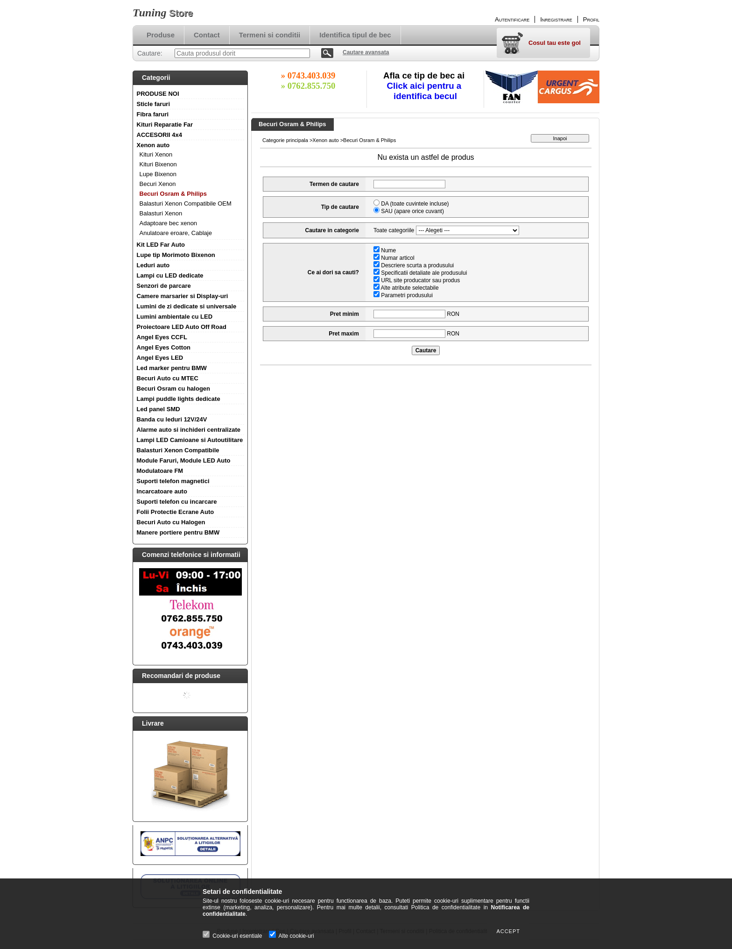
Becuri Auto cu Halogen (171, 522)
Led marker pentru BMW (172, 367)
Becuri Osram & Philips (173, 193)
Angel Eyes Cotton (164, 347)
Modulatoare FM (160, 470)
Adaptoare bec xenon (168, 223)
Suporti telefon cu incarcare (177, 501)
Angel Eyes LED (160, 357)
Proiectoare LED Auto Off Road (181, 326)
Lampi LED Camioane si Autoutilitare (190, 439)
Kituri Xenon (156, 154)
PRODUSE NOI (158, 93)
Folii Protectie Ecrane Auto (175, 511)
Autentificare (512, 19)
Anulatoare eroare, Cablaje (176, 232)
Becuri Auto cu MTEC (167, 378)
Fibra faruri (153, 114)
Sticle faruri (153, 103)
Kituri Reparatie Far (165, 124)
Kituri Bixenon (158, 164)
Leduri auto (153, 265)
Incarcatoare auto (162, 491)
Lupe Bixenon (158, 174)
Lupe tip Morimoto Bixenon (176, 254)
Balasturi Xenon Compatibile (178, 450)
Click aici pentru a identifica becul (425, 91)
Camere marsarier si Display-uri (182, 296)
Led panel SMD (158, 409)
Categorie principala (285, 140)
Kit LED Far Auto (161, 244)
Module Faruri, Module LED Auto (184, 460)
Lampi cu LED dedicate (170, 275)
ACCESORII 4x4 (160, 134)
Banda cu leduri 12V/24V (172, 419)
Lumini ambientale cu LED (175, 316)
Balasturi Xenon (161, 213)
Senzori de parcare (164, 285)
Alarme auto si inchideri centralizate (189, 429)
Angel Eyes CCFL (162, 337)
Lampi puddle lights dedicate (178, 398)
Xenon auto (153, 145)
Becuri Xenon (158, 183)
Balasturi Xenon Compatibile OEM (186, 203)
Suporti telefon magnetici (173, 481)
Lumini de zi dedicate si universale (187, 306)
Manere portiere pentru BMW (178, 532)
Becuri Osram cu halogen (174, 388)
